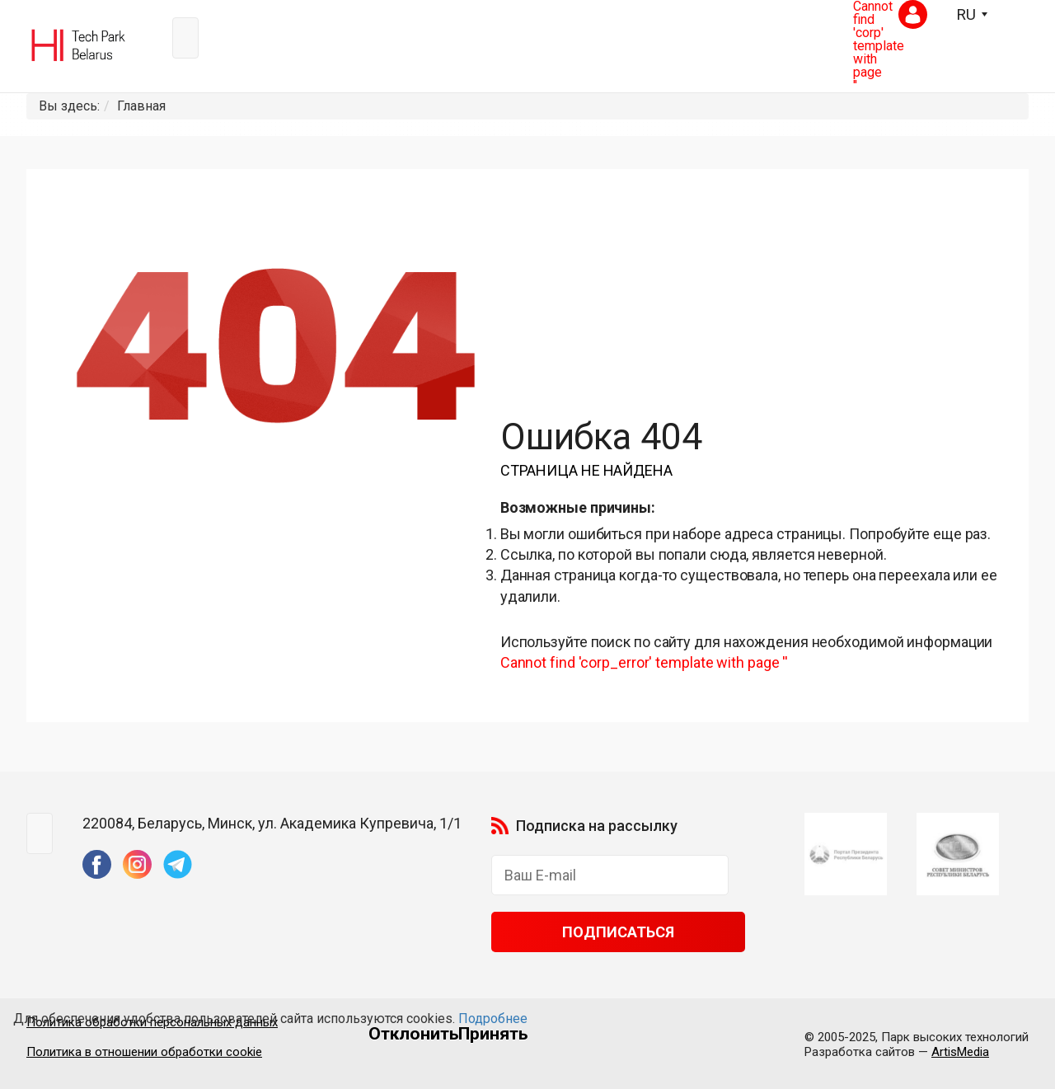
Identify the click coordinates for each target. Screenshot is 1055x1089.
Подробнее (493, 1018)
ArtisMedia (960, 1051)
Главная (141, 106)
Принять (493, 1034)
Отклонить (413, 1034)
